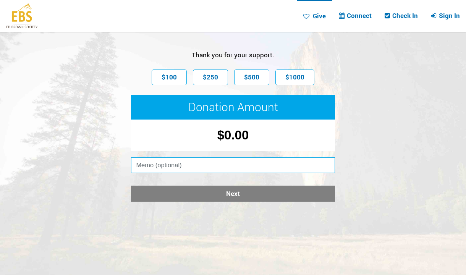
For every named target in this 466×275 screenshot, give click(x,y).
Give (314, 16)
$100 (169, 77)
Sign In (445, 15)
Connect (354, 15)
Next (233, 193)
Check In (401, 15)
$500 (251, 77)
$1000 (294, 77)
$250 (210, 77)
